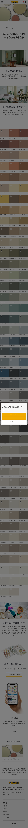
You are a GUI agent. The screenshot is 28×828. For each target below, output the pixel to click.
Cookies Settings (14, 421)
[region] (14, 414)
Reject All (14, 418)
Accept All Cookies (14, 414)
